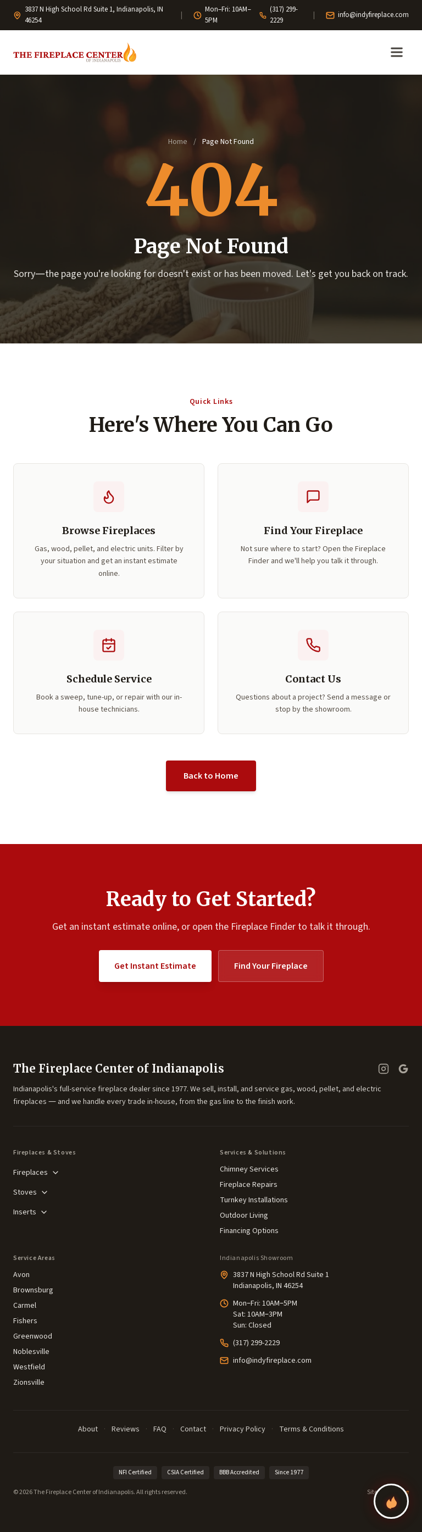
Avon (21, 1274)
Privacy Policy (242, 1429)
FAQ (159, 1429)
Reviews (126, 1429)
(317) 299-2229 (278, 14)
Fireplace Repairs (248, 1184)
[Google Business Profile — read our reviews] (403, 1069)
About (88, 1429)
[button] (108, 673)
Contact (193, 1429)
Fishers (25, 1320)
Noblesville (31, 1351)
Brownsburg (33, 1290)
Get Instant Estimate (155, 967)
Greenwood (32, 1336)
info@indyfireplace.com (367, 15)
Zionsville (29, 1382)
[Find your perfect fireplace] (391, 1501)
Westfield (29, 1367)
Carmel (24, 1305)
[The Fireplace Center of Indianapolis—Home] (74, 52)
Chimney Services (249, 1169)
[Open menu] (397, 52)
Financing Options (249, 1230)
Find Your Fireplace (271, 967)
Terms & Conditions (311, 1429)
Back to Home (211, 776)
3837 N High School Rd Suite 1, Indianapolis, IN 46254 (88, 14)
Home (177, 141)
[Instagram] (383, 1069)
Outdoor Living (244, 1215)
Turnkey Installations (254, 1200)
